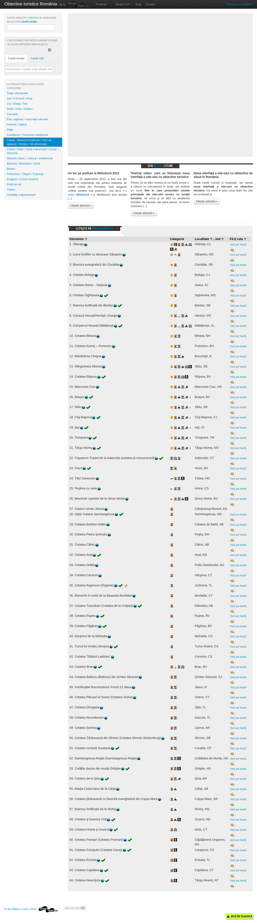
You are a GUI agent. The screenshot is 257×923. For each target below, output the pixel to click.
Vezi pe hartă (238, 247)
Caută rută (37, 58)
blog (158, 166)
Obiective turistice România (30, 4)
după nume (29, 21)
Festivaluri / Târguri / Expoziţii (25, 174)
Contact (150, 4)
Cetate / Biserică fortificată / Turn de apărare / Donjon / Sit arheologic (29, 142)
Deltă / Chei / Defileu (20, 108)
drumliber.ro (103, 228)
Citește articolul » (81, 205)
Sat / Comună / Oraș (20, 98)
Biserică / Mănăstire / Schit (23, 163)
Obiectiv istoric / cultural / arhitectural (30, 158)
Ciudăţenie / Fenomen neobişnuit (27, 135)
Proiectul (101, 4)
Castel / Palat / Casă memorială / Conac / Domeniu (32, 151)
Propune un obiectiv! (240, 4)
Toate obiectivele (17, 93)
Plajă (10, 129)
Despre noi (123, 4)
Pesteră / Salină (17, 124)
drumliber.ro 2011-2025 (32, 909)
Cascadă (12, 114)
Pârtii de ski (14, 184)
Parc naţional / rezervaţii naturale (27, 119)
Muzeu (11, 168)
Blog (138, 4)
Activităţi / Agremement (21, 194)
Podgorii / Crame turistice (22, 179)
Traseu (11, 189)
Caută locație (16, 58)
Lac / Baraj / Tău (17, 103)
